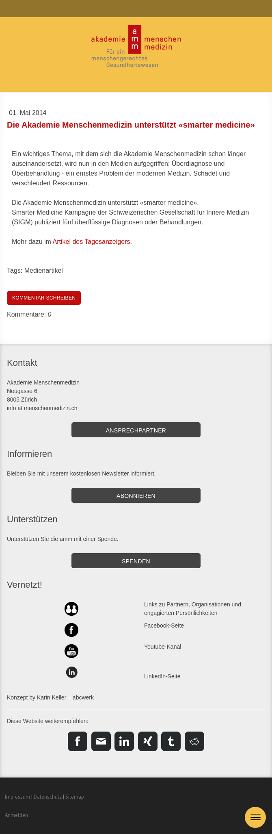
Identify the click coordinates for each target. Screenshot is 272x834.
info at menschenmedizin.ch (42, 408)
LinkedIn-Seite (162, 676)
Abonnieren (136, 496)
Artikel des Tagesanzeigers (91, 241)
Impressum (17, 796)
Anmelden (16, 815)
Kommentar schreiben (44, 298)
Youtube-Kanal (162, 646)
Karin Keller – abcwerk (65, 697)
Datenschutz (48, 796)
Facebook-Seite (164, 625)
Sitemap (74, 796)
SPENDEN (136, 561)
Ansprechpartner (136, 430)
